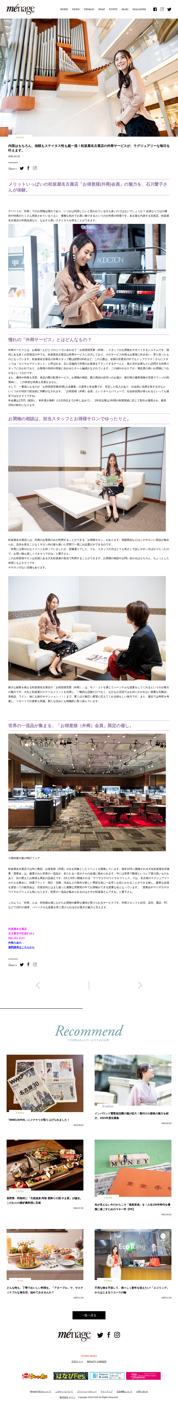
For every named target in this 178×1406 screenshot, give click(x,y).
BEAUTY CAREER (96, 1361)
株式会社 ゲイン (67, 1397)
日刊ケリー (77, 1361)
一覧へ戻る (89, 1315)
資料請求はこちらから (21, 947)
